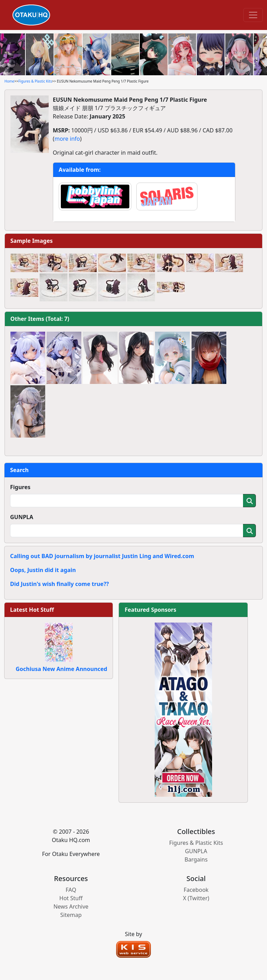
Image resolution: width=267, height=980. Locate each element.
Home (9, 81)
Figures (20, 487)
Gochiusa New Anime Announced (61, 669)
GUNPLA (21, 517)
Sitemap (71, 915)
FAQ (71, 890)
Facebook (196, 890)
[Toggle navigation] (253, 15)
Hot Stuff (71, 898)
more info (67, 138)
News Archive (71, 906)
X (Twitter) (196, 898)
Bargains (196, 859)
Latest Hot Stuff (32, 610)
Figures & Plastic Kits (35, 81)
